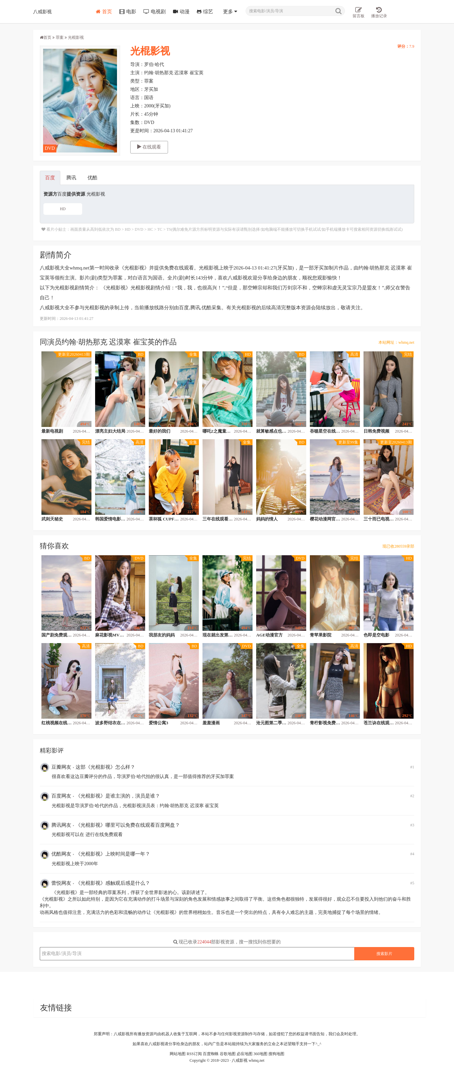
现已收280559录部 (398, 546)
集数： (137, 122)
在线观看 (149, 147)
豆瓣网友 (55, 767)
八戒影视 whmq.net (248, 1060)
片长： (137, 114)
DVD (50, 148)
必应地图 (245, 1053)
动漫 (181, 11)
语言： (137, 97)
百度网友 (55, 797)
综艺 (205, 11)
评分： (403, 46)
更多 (230, 11)
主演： (137, 72)
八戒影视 (42, 11)
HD (63, 209)
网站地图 (178, 1053)
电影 (127, 11)
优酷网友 (55, 855)
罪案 (60, 37)
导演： (137, 64)
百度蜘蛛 (211, 1053)
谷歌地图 (228, 1053)
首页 (104, 11)
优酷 (92, 177)
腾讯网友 (55, 825)
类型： (137, 81)
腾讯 (71, 177)
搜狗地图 (276, 1053)
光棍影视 (150, 50)
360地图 (260, 1053)
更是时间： (141, 130)
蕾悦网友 (55, 883)
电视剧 (154, 11)
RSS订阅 (194, 1053)
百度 (50, 177)
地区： (137, 89)
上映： (137, 105)
